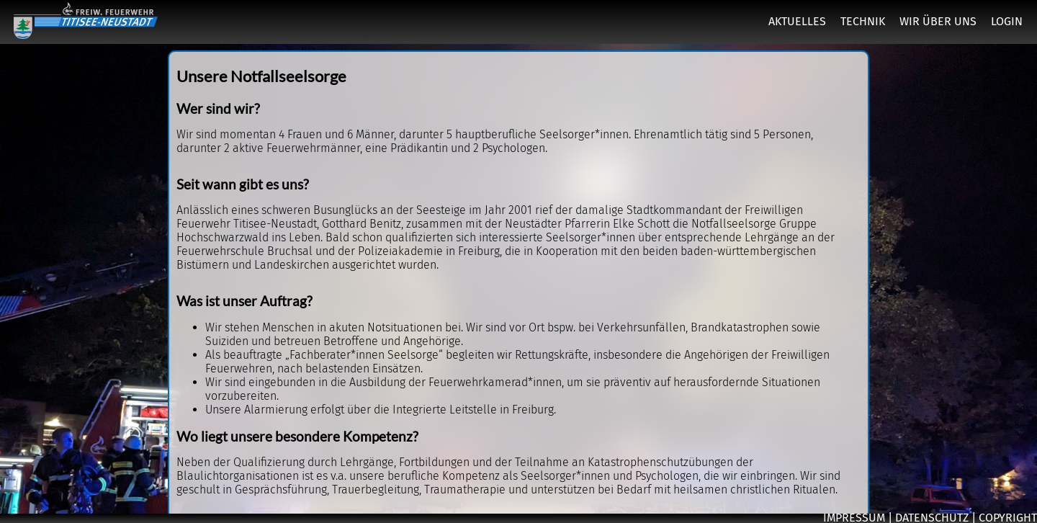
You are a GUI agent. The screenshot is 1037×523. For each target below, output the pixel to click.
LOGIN (1007, 21)
